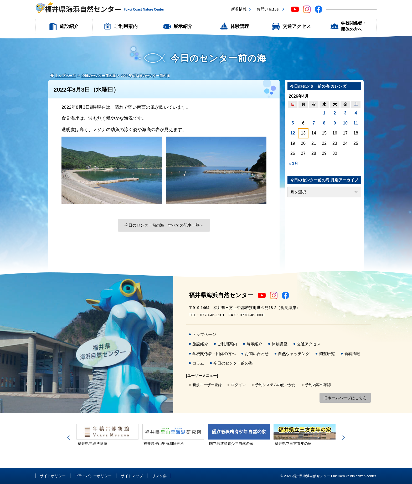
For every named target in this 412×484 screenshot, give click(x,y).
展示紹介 (182, 26)
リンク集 (159, 476)
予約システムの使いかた (275, 385)
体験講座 (239, 26)
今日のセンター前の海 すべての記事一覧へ (164, 225)
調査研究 (327, 353)
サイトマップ (132, 476)
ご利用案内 (126, 26)
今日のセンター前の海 (233, 363)
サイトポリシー (53, 476)
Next (342, 437)
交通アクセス (296, 26)
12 (292, 133)
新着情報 (239, 9)
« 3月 (293, 163)
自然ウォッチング (294, 353)
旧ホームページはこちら (345, 398)
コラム (198, 363)
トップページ (204, 334)
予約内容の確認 (318, 385)
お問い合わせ (268, 9)
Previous (69, 437)
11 (355, 123)
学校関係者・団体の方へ (353, 26)
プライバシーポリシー (93, 476)
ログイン (238, 385)
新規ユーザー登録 (207, 385)
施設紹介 (69, 26)
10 (345, 123)
